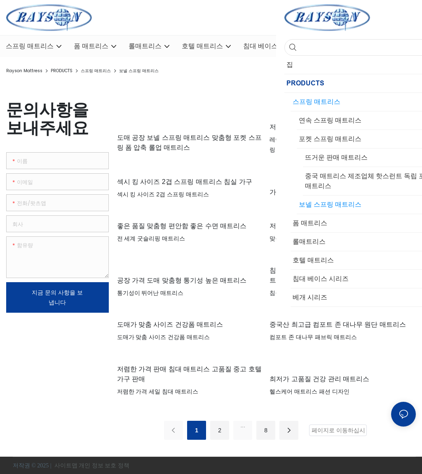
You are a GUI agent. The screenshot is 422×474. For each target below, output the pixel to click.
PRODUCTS (62, 71)
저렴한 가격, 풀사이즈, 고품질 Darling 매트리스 (339, 126)
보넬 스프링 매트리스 (139, 71)
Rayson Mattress (24, 71)
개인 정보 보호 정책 (105, 465)
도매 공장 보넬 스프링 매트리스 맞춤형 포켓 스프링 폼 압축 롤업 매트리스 (189, 142)
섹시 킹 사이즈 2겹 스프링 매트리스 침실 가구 (184, 181)
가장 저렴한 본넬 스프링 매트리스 (319, 192)
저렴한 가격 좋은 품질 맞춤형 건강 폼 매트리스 (339, 225)
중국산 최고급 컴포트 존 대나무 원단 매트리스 (338, 324)
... (242, 425)
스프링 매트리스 (96, 71)
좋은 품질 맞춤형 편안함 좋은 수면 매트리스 (182, 225)
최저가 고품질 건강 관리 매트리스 (319, 378)
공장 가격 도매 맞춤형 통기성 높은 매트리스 (182, 280)
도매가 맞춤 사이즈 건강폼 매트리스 (170, 324)
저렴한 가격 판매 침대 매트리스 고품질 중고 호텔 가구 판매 (189, 374)
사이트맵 (66, 465)
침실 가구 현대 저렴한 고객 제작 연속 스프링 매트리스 (340, 275)
